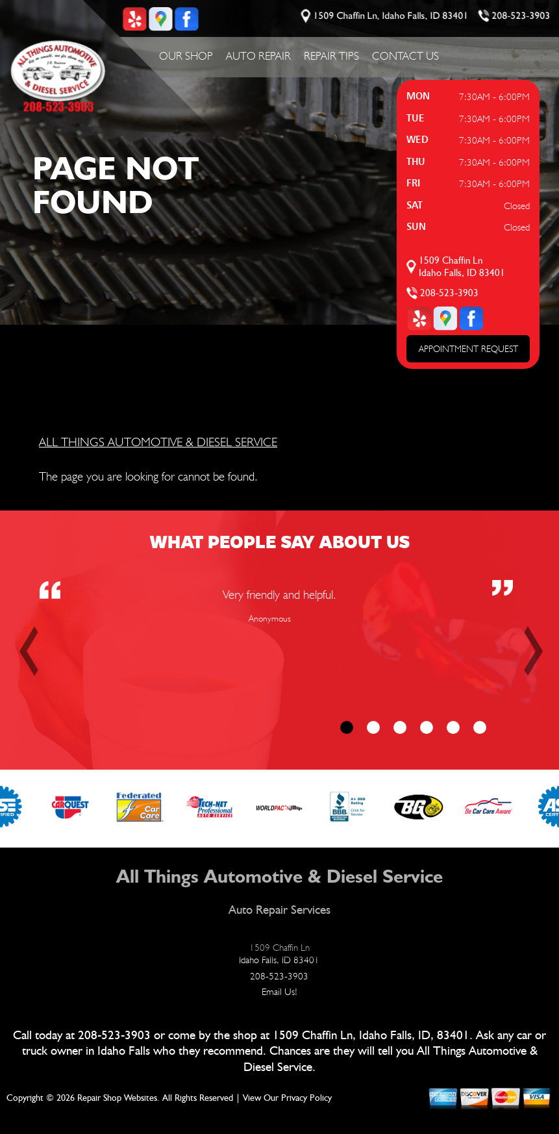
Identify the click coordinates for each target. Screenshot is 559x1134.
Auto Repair (258, 55)
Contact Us (405, 55)
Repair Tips (331, 55)
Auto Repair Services (279, 910)
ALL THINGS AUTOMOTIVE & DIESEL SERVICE (158, 442)
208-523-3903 (521, 16)
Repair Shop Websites (117, 1098)
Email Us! (279, 992)
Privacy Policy (306, 1098)
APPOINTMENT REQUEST (468, 349)
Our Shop (186, 55)
